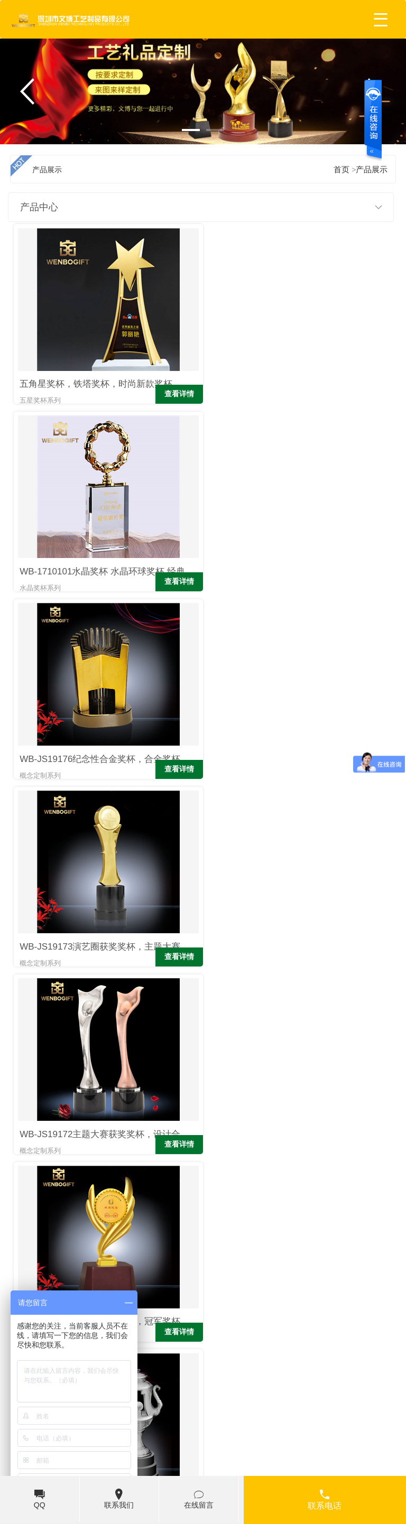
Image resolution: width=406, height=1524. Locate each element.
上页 (74, 1203)
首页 (31, 1203)
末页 (346, 1203)
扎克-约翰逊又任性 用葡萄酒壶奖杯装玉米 (319, 1332)
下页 (303, 1203)
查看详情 (175, 367)
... (266, 1203)
